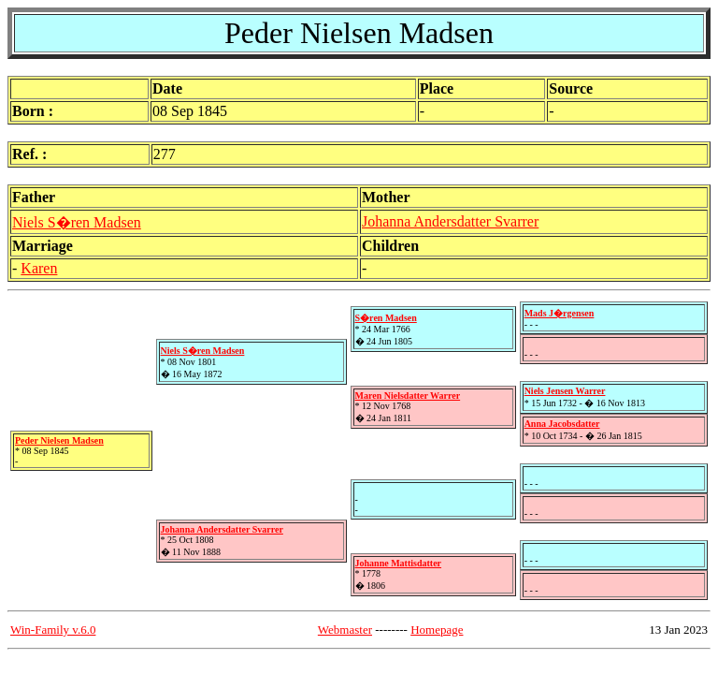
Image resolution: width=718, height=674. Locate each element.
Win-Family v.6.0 (52, 630)
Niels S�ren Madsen (76, 222)
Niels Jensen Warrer (565, 391)
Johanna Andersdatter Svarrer (450, 221)
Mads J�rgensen (559, 313)
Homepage (436, 630)
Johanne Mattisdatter (398, 563)
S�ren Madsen (386, 318)
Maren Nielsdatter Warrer (408, 395)
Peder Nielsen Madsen (59, 440)
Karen (39, 268)
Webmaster (345, 630)
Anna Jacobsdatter (562, 423)
